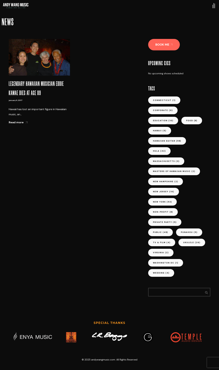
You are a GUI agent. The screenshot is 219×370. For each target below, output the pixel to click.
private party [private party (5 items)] (165, 222)
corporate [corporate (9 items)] (163, 110)
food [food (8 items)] (191, 120)
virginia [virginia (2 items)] (161, 252)
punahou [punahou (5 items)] (189, 232)
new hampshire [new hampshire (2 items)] (165, 181)
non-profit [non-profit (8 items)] (163, 212)
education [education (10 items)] (163, 120)
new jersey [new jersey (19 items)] (163, 191)
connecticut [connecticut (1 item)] (164, 100)
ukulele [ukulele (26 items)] (191, 242)
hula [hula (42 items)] (159, 151)
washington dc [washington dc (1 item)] (165, 263)
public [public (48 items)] (160, 232)
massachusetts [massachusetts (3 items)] (166, 161)
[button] (164, 44)
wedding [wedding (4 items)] (161, 273)
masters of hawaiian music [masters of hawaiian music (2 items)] (174, 171)
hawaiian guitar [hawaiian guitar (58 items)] (167, 141)
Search (206, 292)
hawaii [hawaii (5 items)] (159, 130)
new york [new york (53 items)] (162, 202)
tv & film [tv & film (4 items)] (161, 242)
